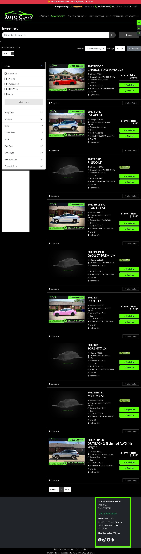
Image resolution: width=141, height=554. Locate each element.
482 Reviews (89, 7)
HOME (44, 16)
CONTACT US (131, 16)
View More (24, 102)
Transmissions (11, 166)
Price (7, 139)
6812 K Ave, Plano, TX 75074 (123, 6)
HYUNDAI (12, 83)
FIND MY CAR (96, 16)
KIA (9, 94)
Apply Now (129, 84)
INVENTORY (58, 16)
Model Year (10, 132)
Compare (134, 48)
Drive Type (9, 152)
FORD (10, 78)
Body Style (9, 112)
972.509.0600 (104, 6)
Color (7, 125)
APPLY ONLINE (76, 16)
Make (7, 65)
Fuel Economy (11, 159)
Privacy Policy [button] (67, 549)
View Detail (130, 103)
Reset (129, 35)
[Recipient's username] (55, 35)
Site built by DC (80, 549)
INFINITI (11, 89)
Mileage (8, 119)
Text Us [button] (129, 90)
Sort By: (80, 48)
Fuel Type (9, 145)
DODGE (11, 73)
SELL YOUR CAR (114, 16)
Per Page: (110, 48)
